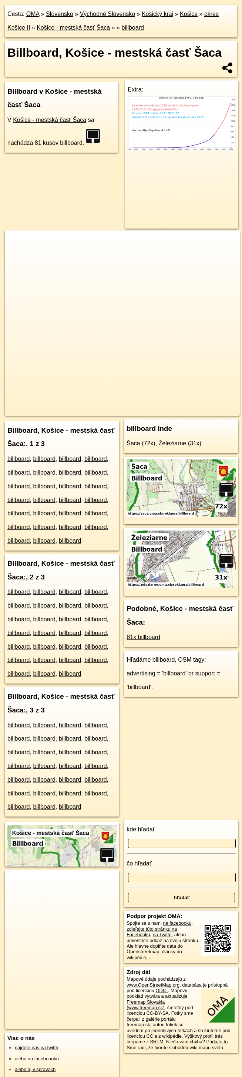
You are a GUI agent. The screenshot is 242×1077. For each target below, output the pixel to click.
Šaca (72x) (141, 443)
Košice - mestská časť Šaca (73, 27)
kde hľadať (141, 829)
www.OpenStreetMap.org (153, 985)
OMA (33, 14)
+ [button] (17, 243)
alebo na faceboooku (37, 1058)
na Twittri (162, 934)
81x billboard (143, 637)
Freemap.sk (135, 410)
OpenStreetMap (97, 410)
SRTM (157, 1041)
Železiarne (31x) (180, 443)
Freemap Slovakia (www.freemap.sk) (146, 1004)
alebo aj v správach (35, 1069)
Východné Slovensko (107, 14)
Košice (189, 14)
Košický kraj (157, 14)
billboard (132, 27)
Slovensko (59, 14)
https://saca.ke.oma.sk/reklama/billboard (198, 410)
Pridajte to (217, 1041)
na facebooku (177, 923)
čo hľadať (139, 863)
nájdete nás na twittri (36, 1047)
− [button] (17, 254)
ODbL (162, 990)
